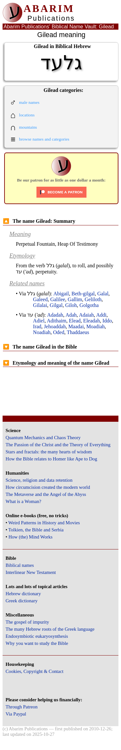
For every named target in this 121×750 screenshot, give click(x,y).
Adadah (55, 315)
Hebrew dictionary (23, 593)
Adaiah (86, 315)
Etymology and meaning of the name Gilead (56, 363)
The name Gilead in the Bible (40, 347)
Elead (74, 320)
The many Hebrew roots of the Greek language (50, 629)
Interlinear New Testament (30, 572)
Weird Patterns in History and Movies (44, 522)
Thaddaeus (78, 332)
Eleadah (91, 320)
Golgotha (89, 305)
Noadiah (41, 332)
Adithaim (56, 320)
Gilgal (56, 305)
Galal (102, 293)
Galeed (40, 299)
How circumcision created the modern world (47, 487)
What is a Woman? (23, 501)
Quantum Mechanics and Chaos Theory (43, 437)
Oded (59, 332)
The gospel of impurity (27, 622)
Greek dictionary (21, 600)
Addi (101, 315)
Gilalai (40, 305)
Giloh (71, 305)
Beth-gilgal (83, 293)
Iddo (107, 320)
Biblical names (19, 565)
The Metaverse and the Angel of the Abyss (45, 494)
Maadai (76, 326)
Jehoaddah (55, 326)
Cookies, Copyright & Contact (34, 671)
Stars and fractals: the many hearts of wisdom (48, 451)
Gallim (75, 299)
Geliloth (93, 299)
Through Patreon (21, 706)
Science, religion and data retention (38, 480)
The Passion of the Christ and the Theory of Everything (57, 444)
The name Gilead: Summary (39, 221)
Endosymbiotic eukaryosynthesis (36, 636)
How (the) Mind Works (30, 536)
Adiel (39, 320)
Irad (37, 326)
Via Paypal (15, 713)
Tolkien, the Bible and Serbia (36, 529)
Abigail (61, 293)
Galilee (57, 299)
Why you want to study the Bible (36, 643)
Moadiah (95, 326)
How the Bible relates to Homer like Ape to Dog (51, 458)
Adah (71, 315)
